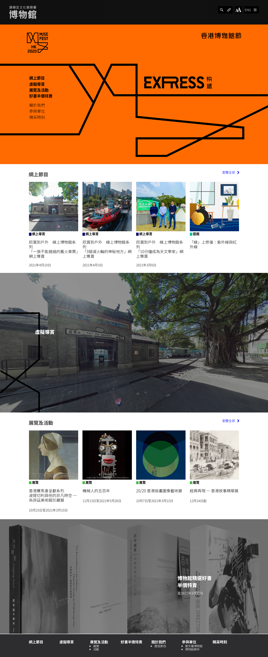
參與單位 (37, 111)
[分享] (221, 9)
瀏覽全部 (230, 172)
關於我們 (37, 105)
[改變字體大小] (238, 9)
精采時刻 (37, 117)
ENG (248, 9)
